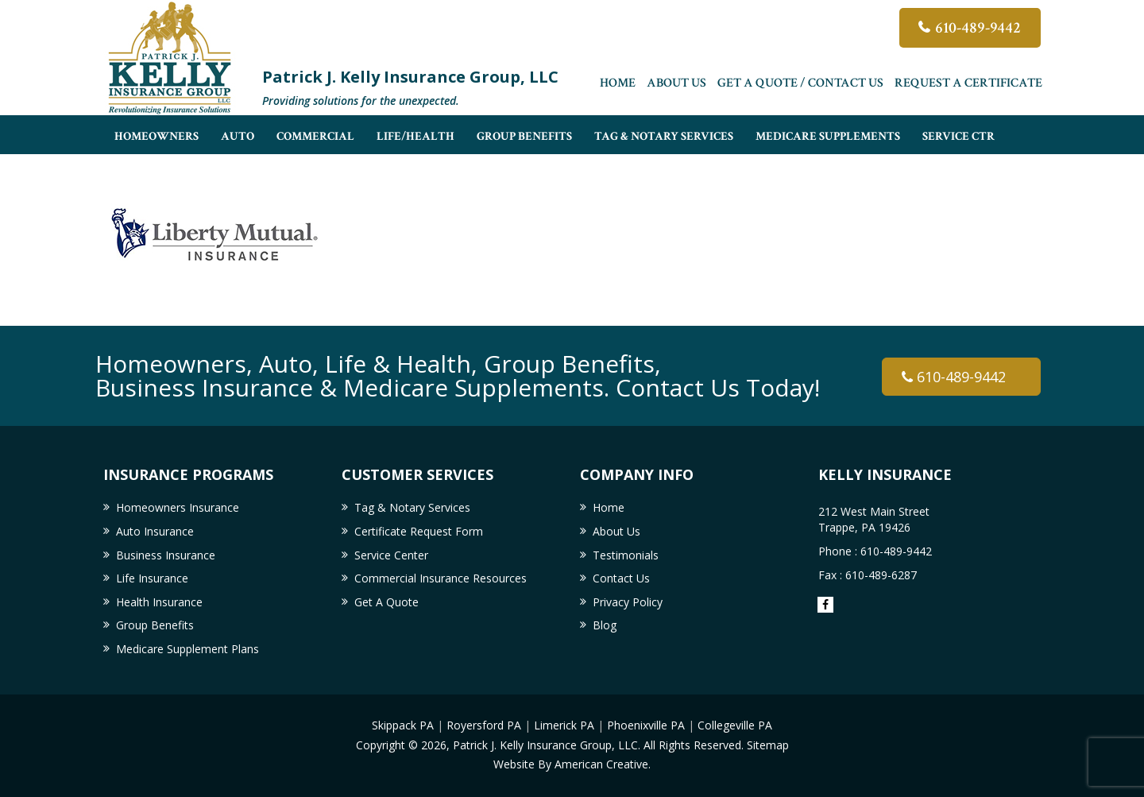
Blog (604, 625)
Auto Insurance (155, 531)
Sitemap (768, 745)
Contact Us (621, 578)
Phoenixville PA (646, 725)
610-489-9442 (978, 27)
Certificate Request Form (418, 531)
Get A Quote (386, 601)
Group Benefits (155, 625)
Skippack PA (403, 725)
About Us (676, 83)
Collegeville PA (735, 725)
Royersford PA (483, 725)
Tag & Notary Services (412, 507)
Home (618, 83)
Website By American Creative (570, 764)
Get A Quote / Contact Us (800, 83)
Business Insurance (165, 555)
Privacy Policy (628, 601)
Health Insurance (159, 601)
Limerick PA (564, 725)
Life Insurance (152, 578)
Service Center (391, 555)
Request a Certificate (968, 83)
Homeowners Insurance (177, 507)
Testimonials (626, 555)
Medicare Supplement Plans (187, 648)
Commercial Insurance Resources (440, 578)
